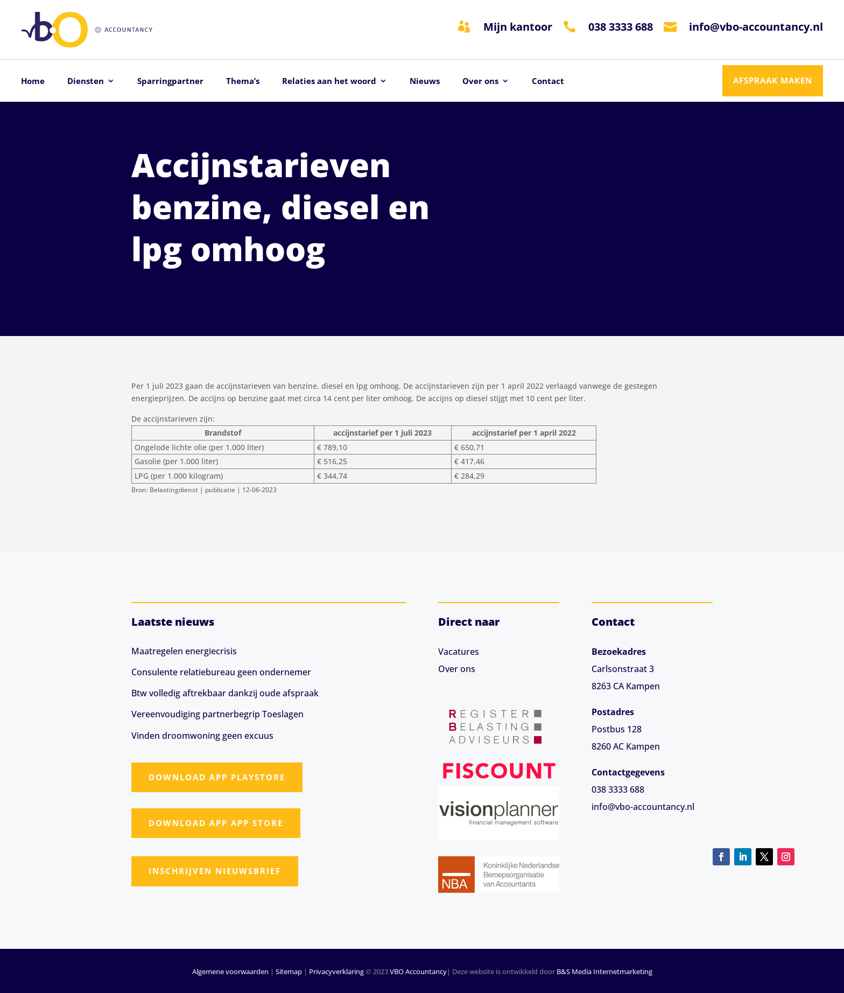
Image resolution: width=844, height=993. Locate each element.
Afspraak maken (772, 80)
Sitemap (289, 971)
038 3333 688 (620, 26)
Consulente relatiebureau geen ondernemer (221, 672)
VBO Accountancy (418, 971)
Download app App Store (216, 822)
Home (33, 81)
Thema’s (242, 81)
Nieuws (425, 81)
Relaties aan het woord (329, 81)
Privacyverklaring (336, 971)
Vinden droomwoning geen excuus (202, 736)
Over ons (480, 81)
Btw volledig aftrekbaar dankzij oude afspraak (225, 693)
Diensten (85, 81)
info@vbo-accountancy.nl (756, 26)
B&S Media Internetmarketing (604, 971)
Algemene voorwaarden (230, 971)
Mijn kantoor (517, 26)
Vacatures (458, 652)
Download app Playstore (217, 777)
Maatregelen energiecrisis (184, 651)
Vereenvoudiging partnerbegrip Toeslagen (217, 714)
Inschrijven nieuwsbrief (215, 870)
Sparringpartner (170, 81)
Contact (548, 81)
